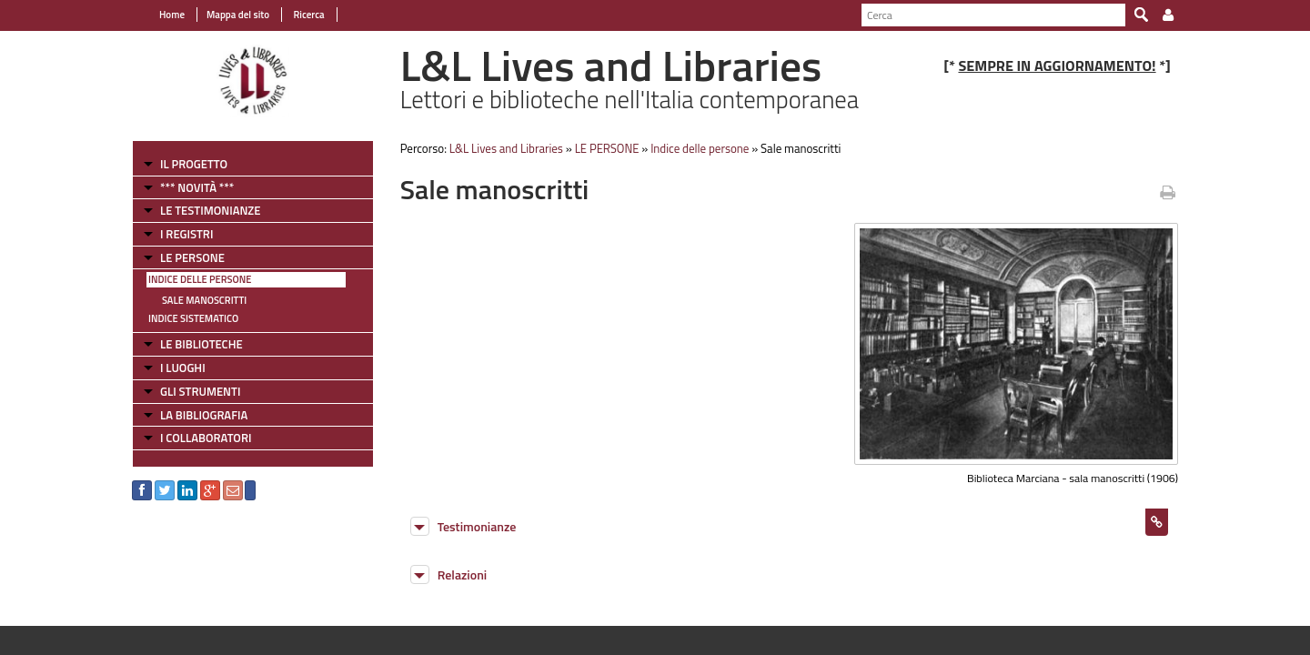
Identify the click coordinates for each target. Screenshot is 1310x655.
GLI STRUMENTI (200, 391)
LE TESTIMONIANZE (210, 210)
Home (172, 14)
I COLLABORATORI (205, 437)
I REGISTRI (186, 234)
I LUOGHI (183, 367)
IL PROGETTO (193, 164)
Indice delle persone (199, 279)
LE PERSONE (192, 257)
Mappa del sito (238, 14)
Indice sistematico (193, 318)
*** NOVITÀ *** (197, 187)
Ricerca (308, 14)
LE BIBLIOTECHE (201, 344)
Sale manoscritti (204, 300)
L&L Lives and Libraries (506, 148)
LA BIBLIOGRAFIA (203, 415)
